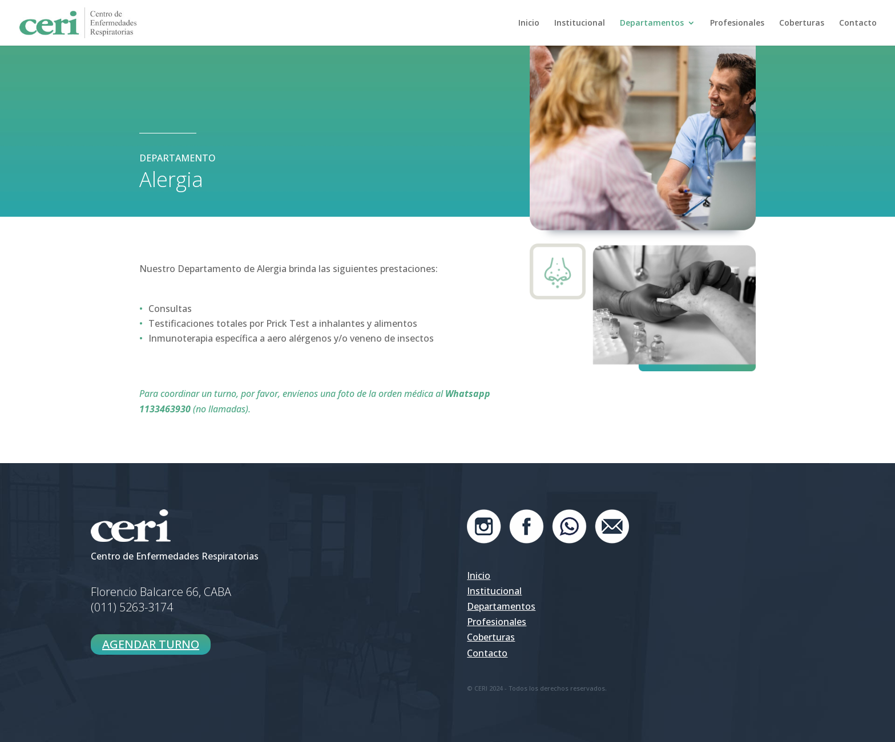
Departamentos (652, 23)
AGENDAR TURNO (150, 644)
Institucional (579, 23)
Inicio (528, 23)
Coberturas (801, 23)
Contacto (858, 23)
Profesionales (737, 23)
